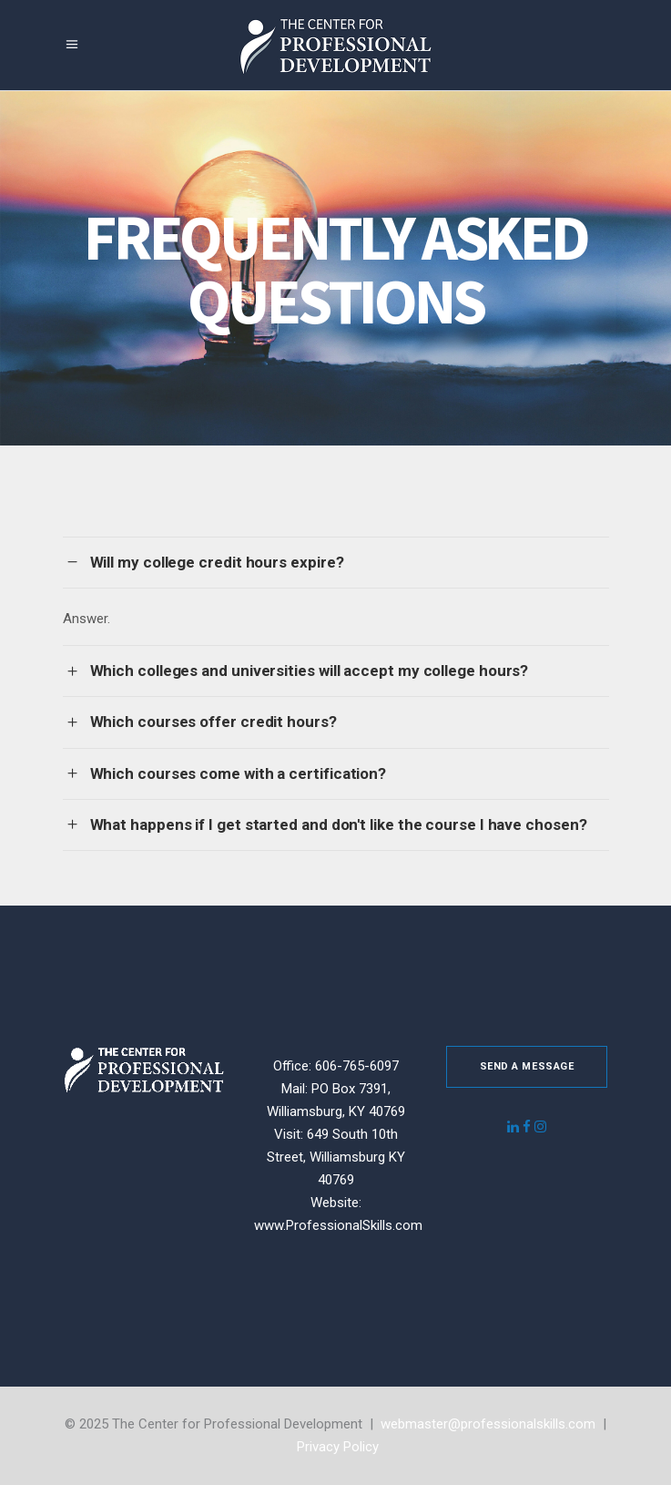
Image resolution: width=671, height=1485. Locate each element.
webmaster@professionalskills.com (488, 1424)
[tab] (336, 562)
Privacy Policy (338, 1447)
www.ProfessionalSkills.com (338, 1225)
